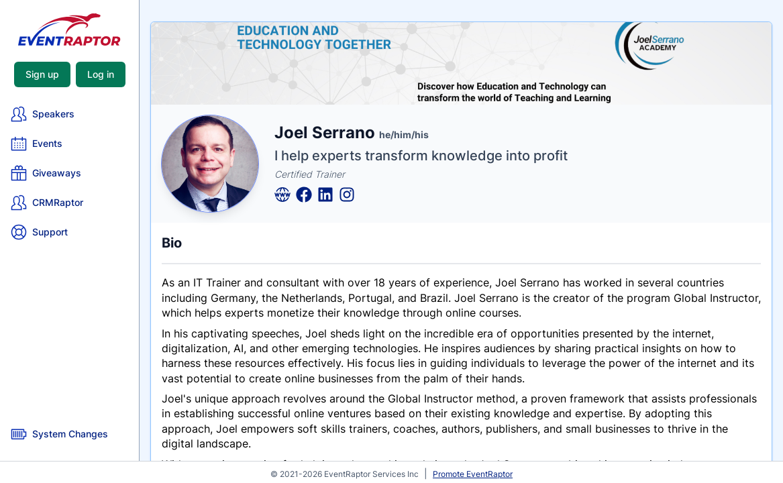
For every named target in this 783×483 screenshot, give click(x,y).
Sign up (42, 74)
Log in (100, 74)
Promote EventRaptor (473, 474)
